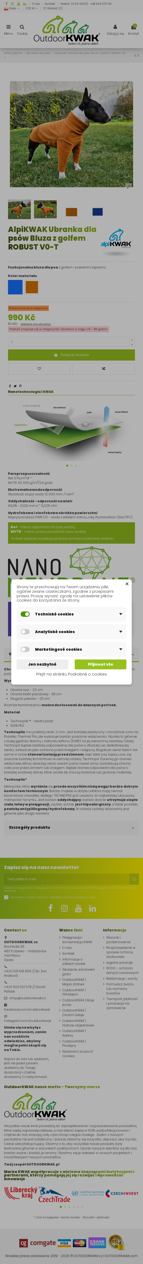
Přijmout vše (100, 664)
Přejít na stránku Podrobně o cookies (71, 674)
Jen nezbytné (42, 664)
